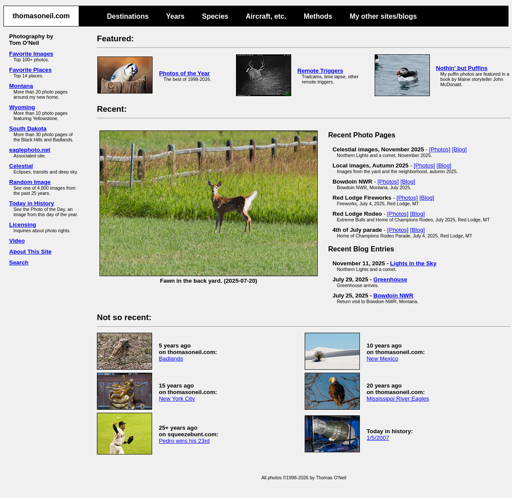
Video (17, 240)
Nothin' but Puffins (462, 68)
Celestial (21, 166)
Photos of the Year (184, 73)
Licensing (22, 224)
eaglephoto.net (29, 150)
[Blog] (459, 149)
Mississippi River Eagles (397, 398)
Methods (318, 16)
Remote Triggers (320, 70)
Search (18, 262)
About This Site (30, 251)
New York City (177, 398)
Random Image (30, 182)
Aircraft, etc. (266, 16)
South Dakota (28, 128)
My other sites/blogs (383, 16)
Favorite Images (31, 53)
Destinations (128, 16)
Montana (21, 86)
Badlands (171, 358)
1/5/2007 (377, 437)
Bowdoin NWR (393, 295)
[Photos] (439, 149)
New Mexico (382, 358)
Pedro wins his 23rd (184, 441)
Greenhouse (390, 279)
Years (175, 16)
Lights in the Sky (413, 263)
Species (215, 16)
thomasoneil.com (41, 16)
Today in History (31, 203)
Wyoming (22, 107)
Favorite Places (30, 70)
